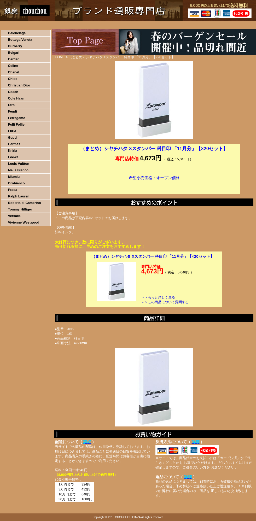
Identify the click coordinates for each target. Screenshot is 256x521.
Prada (13, 190)
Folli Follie (16, 124)
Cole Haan (16, 98)
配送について (125, 25)
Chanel (13, 72)
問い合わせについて (193, 25)
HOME (23, 25)
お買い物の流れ (54, 25)
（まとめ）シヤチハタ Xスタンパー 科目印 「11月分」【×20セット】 (152, 256)
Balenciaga (17, 33)
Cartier (13, 59)
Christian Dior (19, 85)
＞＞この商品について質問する (165, 302)
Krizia (12, 151)
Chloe (13, 79)
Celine (13, 66)
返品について (159, 25)
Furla (12, 131)
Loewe (13, 157)
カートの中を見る (229, 25)
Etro (11, 105)
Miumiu (14, 177)
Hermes (14, 144)
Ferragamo (16, 118)
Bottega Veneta (20, 40)
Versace (14, 216)
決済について (90, 25)
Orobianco (16, 183)
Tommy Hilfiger (20, 209)
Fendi (12, 111)
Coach (13, 92)
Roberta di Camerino (24, 203)
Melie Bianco (18, 170)
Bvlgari (13, 53)
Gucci (13, 137)
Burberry (15, 46)
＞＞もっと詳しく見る (158, 297)
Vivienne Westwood (23, 222)
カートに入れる (154, 185)
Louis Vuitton (18, 164)
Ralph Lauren (19, 196)
